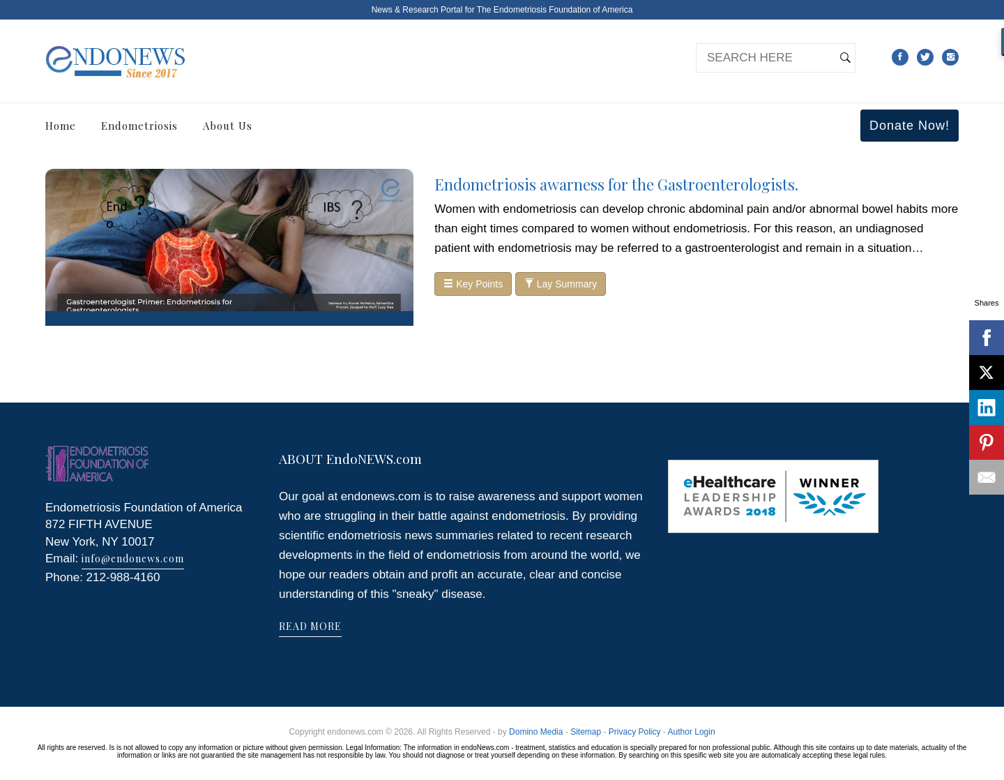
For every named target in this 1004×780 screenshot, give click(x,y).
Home (60, 126)
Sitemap (585, 732)
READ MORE (310, 626)
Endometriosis (139, 126)
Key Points (473, 284)
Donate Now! (909, 126)
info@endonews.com (133, 558)
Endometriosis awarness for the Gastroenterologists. (616, 184)
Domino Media (536, 732)
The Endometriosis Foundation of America (554, 10)
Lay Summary (560, 284)
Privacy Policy (635, 732)
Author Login (691, 732)
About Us (227, 126)
